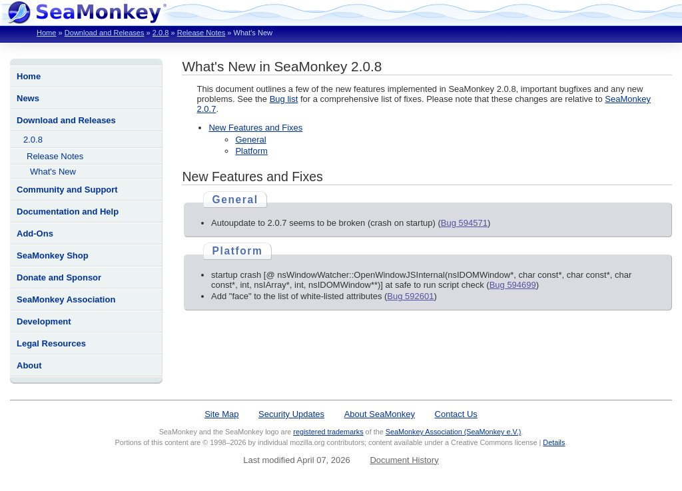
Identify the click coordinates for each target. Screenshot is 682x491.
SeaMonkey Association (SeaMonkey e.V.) (453, 432)
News (28, 98)
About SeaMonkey (379, 414)
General (250, 140)
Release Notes (201, 33)
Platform (251, 151)
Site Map (221, 414)
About (29, 365)
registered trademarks (328, 432)
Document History (404, 460)
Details (554, 442)
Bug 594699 (513, 285)
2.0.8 (161, 33)
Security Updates (291, 414)
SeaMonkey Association (66, 299)
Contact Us (456, 414)
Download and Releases (105, 33)
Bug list (284, 99)
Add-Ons (35, 234)
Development (44, 321)
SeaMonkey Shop (53, 255)
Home (46, 33)
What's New (53, 172)
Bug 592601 (410, 296)
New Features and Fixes (255, 128)
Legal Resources (51, 343)
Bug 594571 (464, 223)
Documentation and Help (68, 212)
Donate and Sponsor (59, 277)
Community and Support (67, 190)
